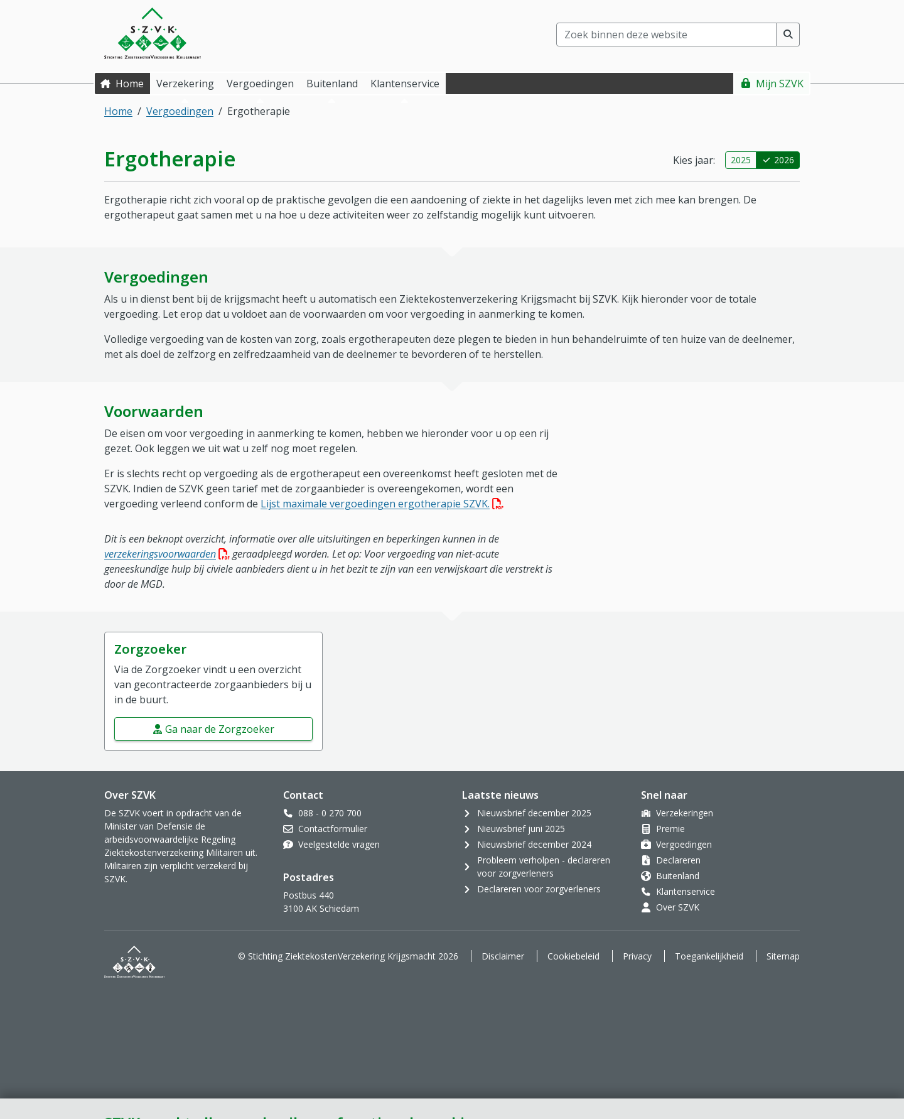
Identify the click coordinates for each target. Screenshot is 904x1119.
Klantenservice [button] (404, 83)
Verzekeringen (684, 813)
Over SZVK (677, 907)
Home (130, 83)
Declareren (678, 860)
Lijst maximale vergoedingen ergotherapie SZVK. (382, 504)
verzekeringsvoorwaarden (167, 554)
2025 (741, 160)
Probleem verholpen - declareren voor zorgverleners (543, 866)
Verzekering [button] (185, 83)
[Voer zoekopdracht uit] (788, 34)
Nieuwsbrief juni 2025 (521, 829)
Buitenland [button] (332, 83)
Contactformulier (332, 829)
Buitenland (677, 876)
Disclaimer (503, 956)
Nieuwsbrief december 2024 (534, 844)
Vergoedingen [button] (260, 83)
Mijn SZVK (780, 83)
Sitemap (783, 956)
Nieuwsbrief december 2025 (534, 813)
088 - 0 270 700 (330, 813)
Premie (670, 829)
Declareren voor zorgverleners (539, 889)
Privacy (637, 956)
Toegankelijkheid (709, 956)
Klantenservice (685, 891)
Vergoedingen (179, 111)
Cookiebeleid (573, 956)
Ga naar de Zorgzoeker (219, 729)
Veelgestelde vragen (339, 844)
